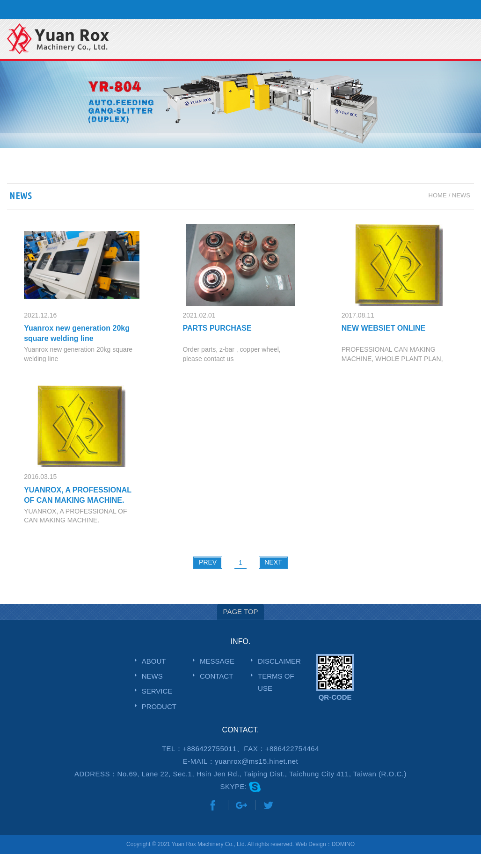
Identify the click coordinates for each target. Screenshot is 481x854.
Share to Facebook (213, 805)
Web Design (310, 844)
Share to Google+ (241, 805)
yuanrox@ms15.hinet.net (256, 761)
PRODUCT (159, 706)
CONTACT (216, 676)
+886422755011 (209, 749)
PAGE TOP (240, 611)
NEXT (273, 562)
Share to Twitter (269, 805)
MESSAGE (217, 661)
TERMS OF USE (276, 682)
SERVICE (157, 691)
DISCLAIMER (279, 661)
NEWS (152, 676)
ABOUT (154, 661)
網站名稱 (63, 39)
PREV (208, 562)
